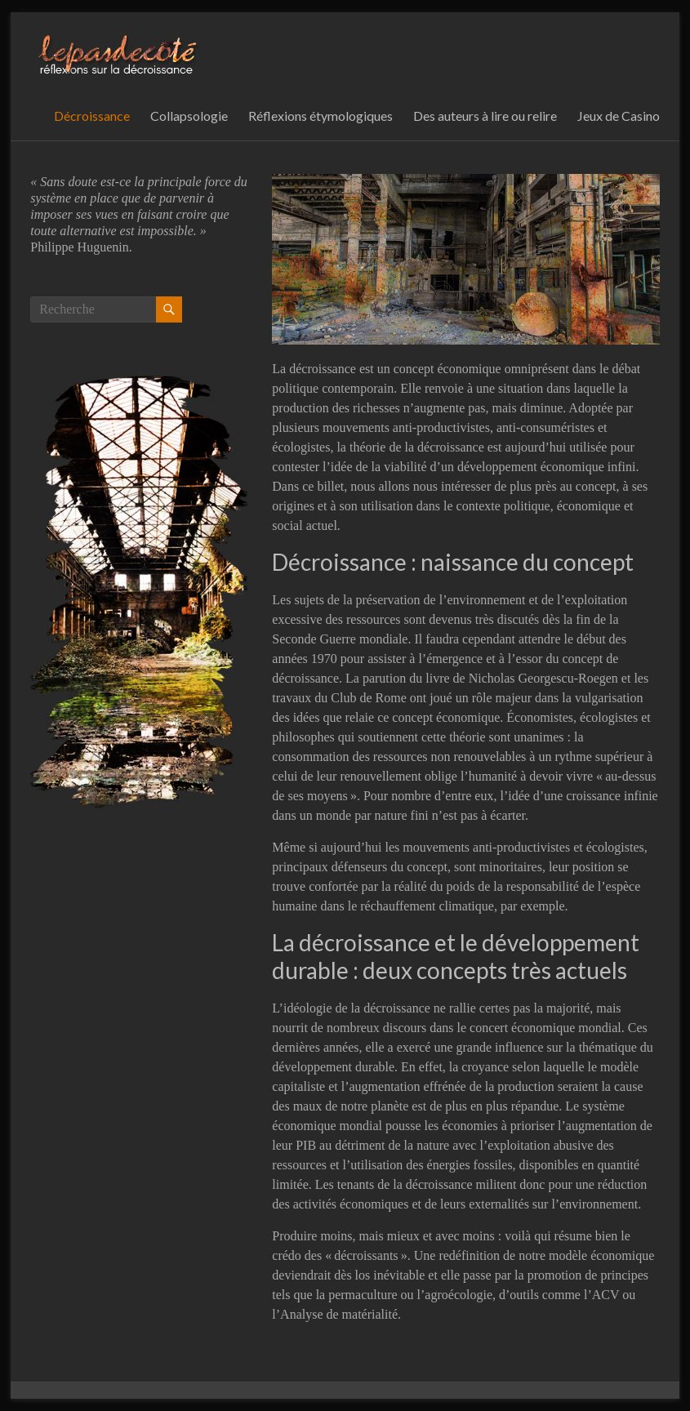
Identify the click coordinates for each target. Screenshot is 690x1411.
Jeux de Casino (618, 115)
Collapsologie (189, 115)
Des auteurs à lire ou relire (485, 115)
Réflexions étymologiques (320, 115)
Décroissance (92, 115)
